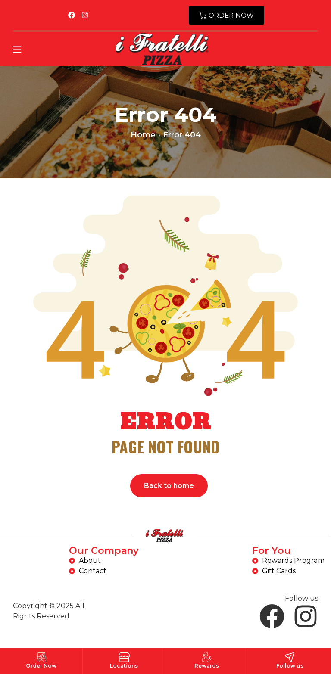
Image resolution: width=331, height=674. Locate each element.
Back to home (169, 485)
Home (143, 135)
